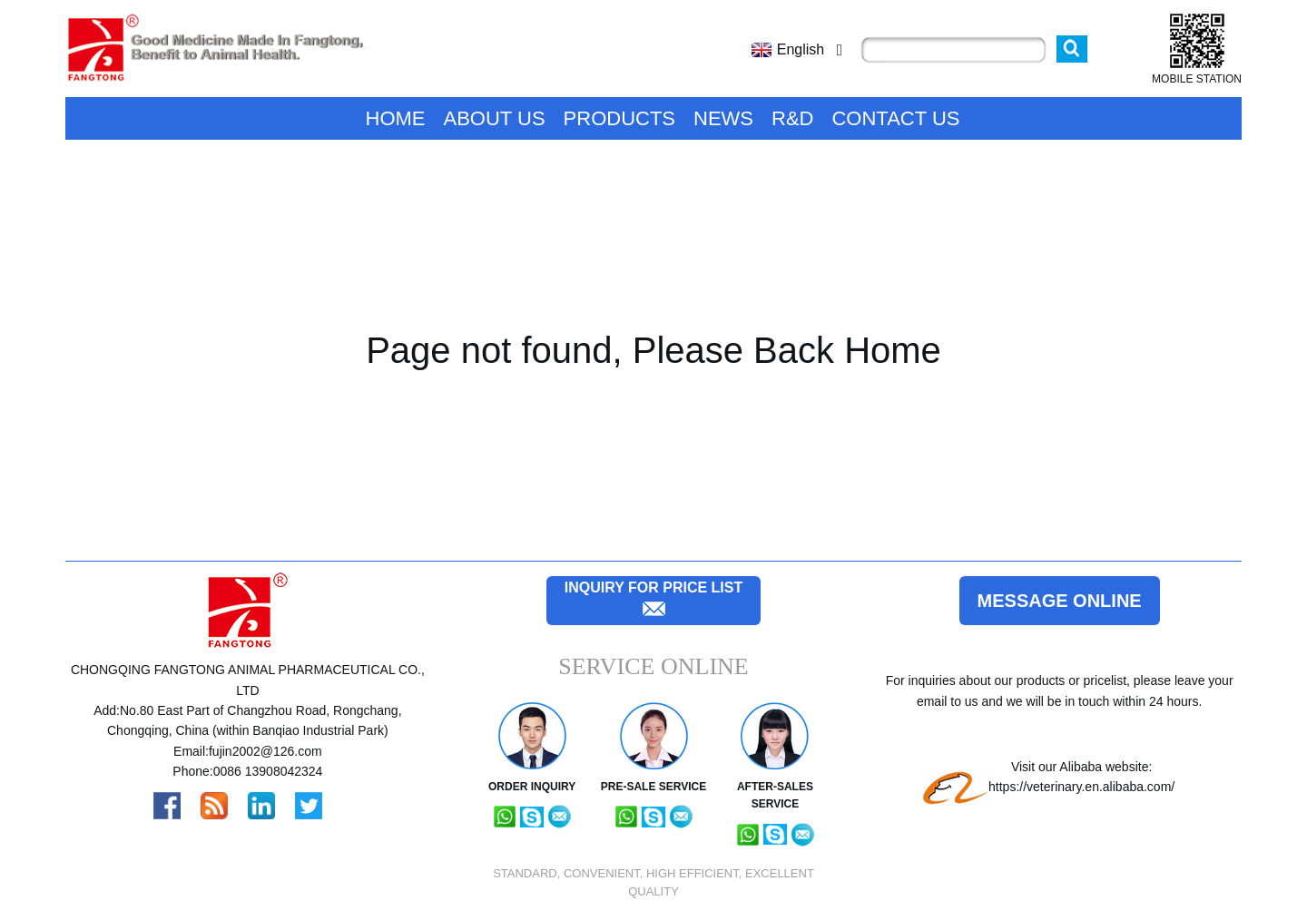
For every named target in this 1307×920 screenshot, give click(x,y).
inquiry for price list (653, 587)
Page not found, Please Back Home (653, 350)
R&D (792, 118)
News (723, 118)
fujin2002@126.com (265, 751)
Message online (1060, 601)
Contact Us (895, 118)
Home (396, 118)
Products (619, 118)
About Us (494, 118)
